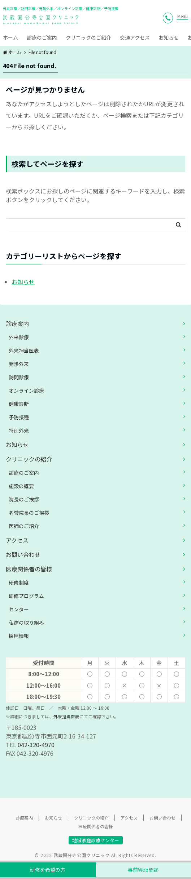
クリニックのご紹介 (88, 37)
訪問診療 (19, 377)
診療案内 (17, 323)
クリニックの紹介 (29, 459)
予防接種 (19, 417)
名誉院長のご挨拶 (29, 512)
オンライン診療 (26, 390)
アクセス (17, 540)
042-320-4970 (36, 744)
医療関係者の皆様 (29, 569)
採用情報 (19, 635)
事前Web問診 (143, 869)
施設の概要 (21, 486)
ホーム (10, 37)
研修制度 (19, 582)
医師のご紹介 (24, 526)
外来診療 (19, 337)
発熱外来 (19, 363)
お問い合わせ (23, 554)
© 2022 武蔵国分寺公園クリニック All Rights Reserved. (95, 855)
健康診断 (19, 403)
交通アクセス (135, 37)
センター (19, 609)
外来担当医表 (24, 350)
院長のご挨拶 (24, 499)
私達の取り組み (26, 622)
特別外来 (19, 430)
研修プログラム (26, 595)
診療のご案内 (42, 37)
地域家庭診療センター (95, 840)
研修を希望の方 (47, 869)
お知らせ (169, 37)
